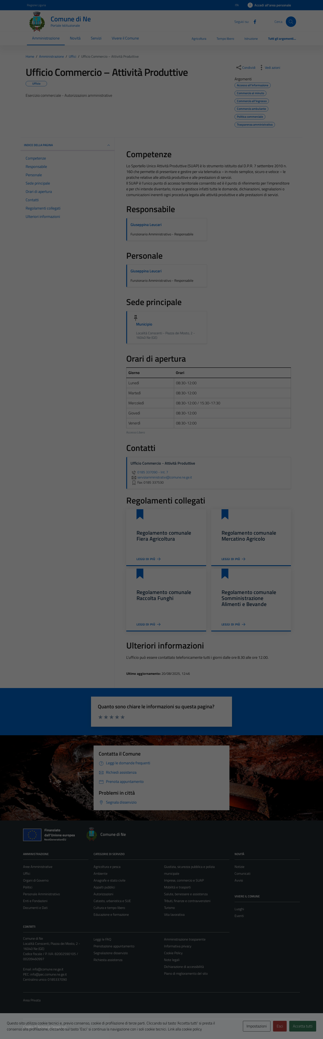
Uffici (26, 873)
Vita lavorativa (174, 914)
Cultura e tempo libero (109, 907)
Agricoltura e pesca (107, 866)
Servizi (96, 38)
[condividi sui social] (245, 67)
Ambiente (100, 873)
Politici (27, 887)
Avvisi (239, 880)
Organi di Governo (35, 880)
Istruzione (251, 38)
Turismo (169, 907)
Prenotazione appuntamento (114, 946)
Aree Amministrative (37, 866)
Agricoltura (199, 38)
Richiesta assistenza (108, 959)
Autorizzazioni (103, 894)
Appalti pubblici (104, 887)
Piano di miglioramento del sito (186, 973)
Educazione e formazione (111, 914)
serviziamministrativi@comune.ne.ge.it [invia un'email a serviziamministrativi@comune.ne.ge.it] (161, 477)
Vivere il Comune (125, 38)
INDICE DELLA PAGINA (67, 145)
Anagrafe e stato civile (109, 880)
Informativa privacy (177, 946)
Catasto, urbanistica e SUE (112, 900)
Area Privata (32, 1000)
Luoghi (239, 908)
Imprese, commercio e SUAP (184, 880)
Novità (75, 38)
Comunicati (242, 873)
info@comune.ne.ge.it (47, 969)
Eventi (239, 915)
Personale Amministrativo (41, 894)
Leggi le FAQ (102, 939)
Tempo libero (225, 38)
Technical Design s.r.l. (52, 1026)
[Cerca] (291, 21)
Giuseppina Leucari (146, 224)
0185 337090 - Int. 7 (149, 472)
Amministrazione (46, 38)
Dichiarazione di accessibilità (184, 966)
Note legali (171, 959)
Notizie (239, 866)
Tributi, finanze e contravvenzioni (187, 900)
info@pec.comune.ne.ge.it (48, 974)
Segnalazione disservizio (111, 952)
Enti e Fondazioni (35, 900)
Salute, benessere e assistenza (186, 894)
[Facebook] (253, 21)
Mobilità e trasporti (177, 887)
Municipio (144, 324)
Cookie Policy (173, 952)
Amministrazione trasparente (185, 939)
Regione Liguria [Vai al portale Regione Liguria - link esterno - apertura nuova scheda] (36, 5)
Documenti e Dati (35, 907)
